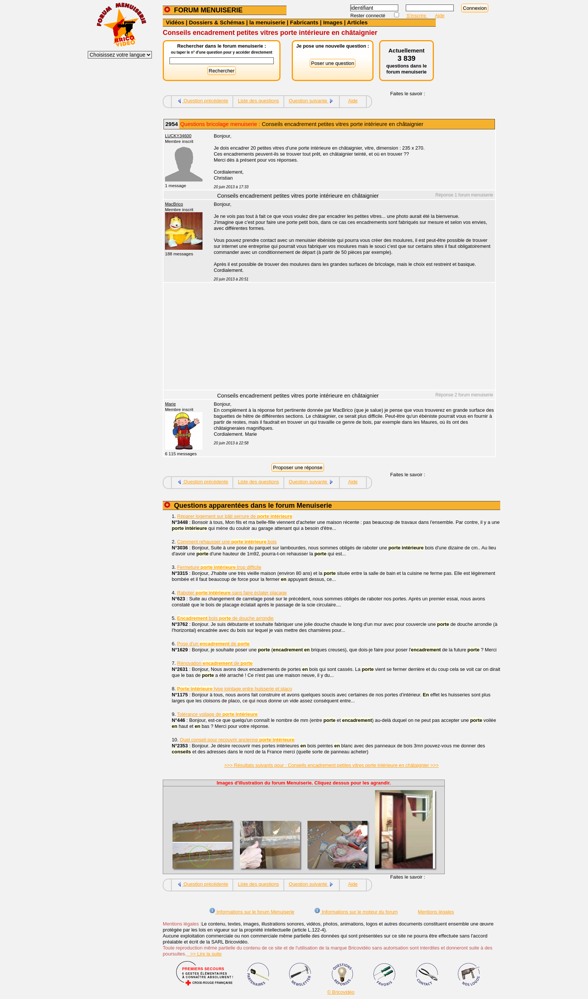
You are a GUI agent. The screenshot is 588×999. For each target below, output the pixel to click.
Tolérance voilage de (217, 714)
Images (333, 22)
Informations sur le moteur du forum (356, 912)
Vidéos (175, 22)
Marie (170, 404)
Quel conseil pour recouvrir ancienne (237, 739)
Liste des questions (258, 101)
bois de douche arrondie (225, 618)
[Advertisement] (350, 337)
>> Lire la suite (204, 954)
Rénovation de (214, 663)
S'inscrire (417, 15)
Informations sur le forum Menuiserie (251, 912)
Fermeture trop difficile (219, 567)
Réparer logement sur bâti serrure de (234, 516)
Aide (440, 15)
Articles (357, 22)
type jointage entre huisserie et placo (234, 689)
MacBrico (174, 204)
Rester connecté (368, 15)
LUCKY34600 (178, 136)
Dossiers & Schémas (216, 22)
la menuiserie (267, 22)
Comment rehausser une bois (226, 541)
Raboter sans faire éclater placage (231, 593)
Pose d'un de (213, 643)
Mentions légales (436, 912)
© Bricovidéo (341, 992)
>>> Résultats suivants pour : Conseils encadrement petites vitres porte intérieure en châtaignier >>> (331, 765)
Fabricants (304, 22)
